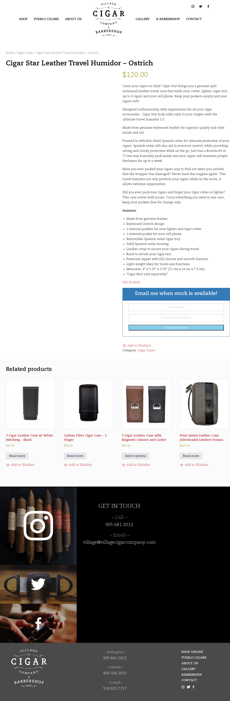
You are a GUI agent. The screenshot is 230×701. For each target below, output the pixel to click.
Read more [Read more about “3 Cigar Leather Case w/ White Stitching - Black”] (17, 456)
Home (10, 53)
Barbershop (191, 675)
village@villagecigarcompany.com (119, 542)
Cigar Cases (25, 53)
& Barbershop (168, 19)
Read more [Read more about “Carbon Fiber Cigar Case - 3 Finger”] (75, 456)
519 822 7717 (115, 689)
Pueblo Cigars (46, 19)
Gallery (143, 19)
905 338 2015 (115, 673)
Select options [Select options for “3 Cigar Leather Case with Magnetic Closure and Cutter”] (135, 456)
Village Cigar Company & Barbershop (102, 8)
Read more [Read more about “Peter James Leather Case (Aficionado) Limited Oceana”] (191, 456)
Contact (194, 19)
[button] (136, 345)
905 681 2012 (119, 525)
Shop (23, 19)
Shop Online (192, 652)
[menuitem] (23, 19)
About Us (73, 19)
